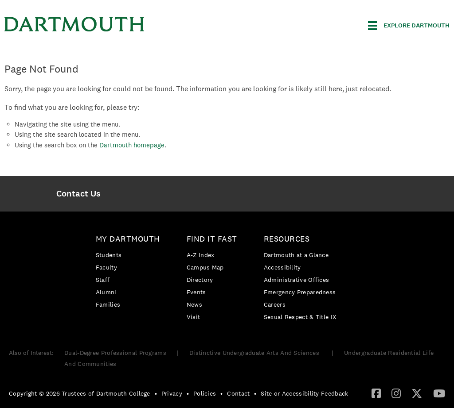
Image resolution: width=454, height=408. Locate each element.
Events (196, 292)
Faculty (106, 267)
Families (108, 304)
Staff (103, 280)
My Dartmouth (128, 239)
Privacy (171, 393)
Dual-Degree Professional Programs (115, 353)
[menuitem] (78, 194)
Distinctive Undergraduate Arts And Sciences (255, 353)
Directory (200, 280)
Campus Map (205, 267)
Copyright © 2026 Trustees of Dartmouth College (79, 393)
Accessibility (282, 267)
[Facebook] (376, 393)
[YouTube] (439, 393)
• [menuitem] (156, 393)
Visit (193, 317)
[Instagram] (396, 393)
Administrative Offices (296, 280)
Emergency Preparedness (300, 292)
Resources (287, 239)
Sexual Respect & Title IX (300, 317)
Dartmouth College (74, 24)
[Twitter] (416, 393)
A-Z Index (201, 255)
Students (108, 255)
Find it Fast (212, 239)
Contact (238, 393)
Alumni (106, 292)
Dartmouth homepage (131, 145)
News (194, 304)
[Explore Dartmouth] (409, 25)
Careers (275, 304)
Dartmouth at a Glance (296, 255)
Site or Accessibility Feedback (304, 393)
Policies (204, 393)
